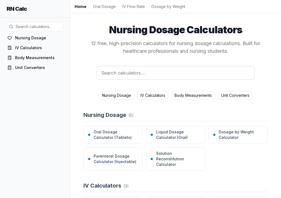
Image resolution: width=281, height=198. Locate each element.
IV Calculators (152, 95)
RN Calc (17, 9)
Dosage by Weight (168, 6)
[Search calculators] (176, 73)
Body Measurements (193, 95)
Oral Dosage (104, 6)
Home (80, 6)
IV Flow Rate (133, 6)
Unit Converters (235, 95)
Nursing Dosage (116, 95)
